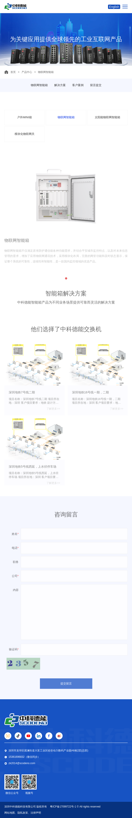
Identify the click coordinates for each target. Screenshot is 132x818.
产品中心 (27, 72)
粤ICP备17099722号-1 (63, 806)
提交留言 (66, 688)
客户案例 (78, 85)
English (114, 7)
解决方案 (60, 85)
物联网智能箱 (39, 85)
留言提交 (95, 85)
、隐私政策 (21, 812)
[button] (66, 284)
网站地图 (9, 812)
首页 (13, 72)
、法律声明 (34, 812)
